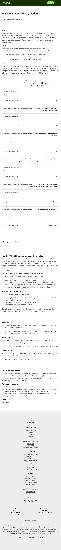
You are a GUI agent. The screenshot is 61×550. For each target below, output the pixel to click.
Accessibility (30, 445)
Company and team (30, 430)
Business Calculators (30, 493)
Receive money (30, 462)
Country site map (16, 512)
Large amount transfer (30, 460)
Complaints (44, 510)
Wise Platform (30, 464)
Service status (31, 438)
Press (30, 434)
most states (27, 526)
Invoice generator (30, 491)
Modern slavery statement (44, 512)
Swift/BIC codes (30, 484)
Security (30, 432)
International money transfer (30, 454)
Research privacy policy (30, 478)
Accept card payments (30, 469)
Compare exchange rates (30, 489)
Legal (15, 508)
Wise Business (30, 465)
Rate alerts (30, 488)
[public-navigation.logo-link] (30, 423)
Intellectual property (15, 514)
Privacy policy (44, 508)
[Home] (7, 3)
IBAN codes (30, 486)
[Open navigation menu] (57, 3)
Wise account (30, 456)
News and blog (30, 476)
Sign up (51, 3)
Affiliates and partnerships (30, 441)
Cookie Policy (16, 510)
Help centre (30, 443)
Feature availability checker (30, 447)
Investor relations (30, 440)
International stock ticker (30, 482)
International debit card (30, 458)
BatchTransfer (30, 467)
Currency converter (30, 480)
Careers (30, 436)
